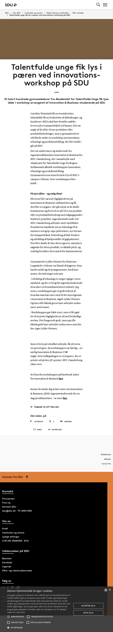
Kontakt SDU (9, 506)
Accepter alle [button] (88, 605)
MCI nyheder (78, 13)
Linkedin (66, 421)
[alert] (56, 609)
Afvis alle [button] (88, 613)
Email (37, 429)
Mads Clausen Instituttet (57, 13)
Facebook (36, 421)
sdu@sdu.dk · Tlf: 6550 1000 (17, 510)
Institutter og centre (33, 13)
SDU (7, 13)
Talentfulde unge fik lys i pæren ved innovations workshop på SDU (39, 15)
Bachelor (7, 558)
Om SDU (16, 13)
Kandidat (7, 562)
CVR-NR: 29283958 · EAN (15, 540)
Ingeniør (6, 566)
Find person (8, 498)
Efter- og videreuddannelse (17, 570)
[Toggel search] (98, 4)
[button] (8, 617)
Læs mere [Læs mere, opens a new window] (20, 612)
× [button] (110, 590)
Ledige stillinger (10, 536)
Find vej (6, 502)
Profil (5, 528)
